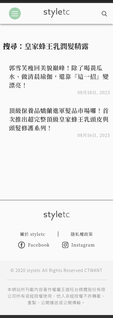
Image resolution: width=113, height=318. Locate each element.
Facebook (34, 244)
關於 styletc (32, 234)
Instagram (78, 245)
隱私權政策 (82, 234)
